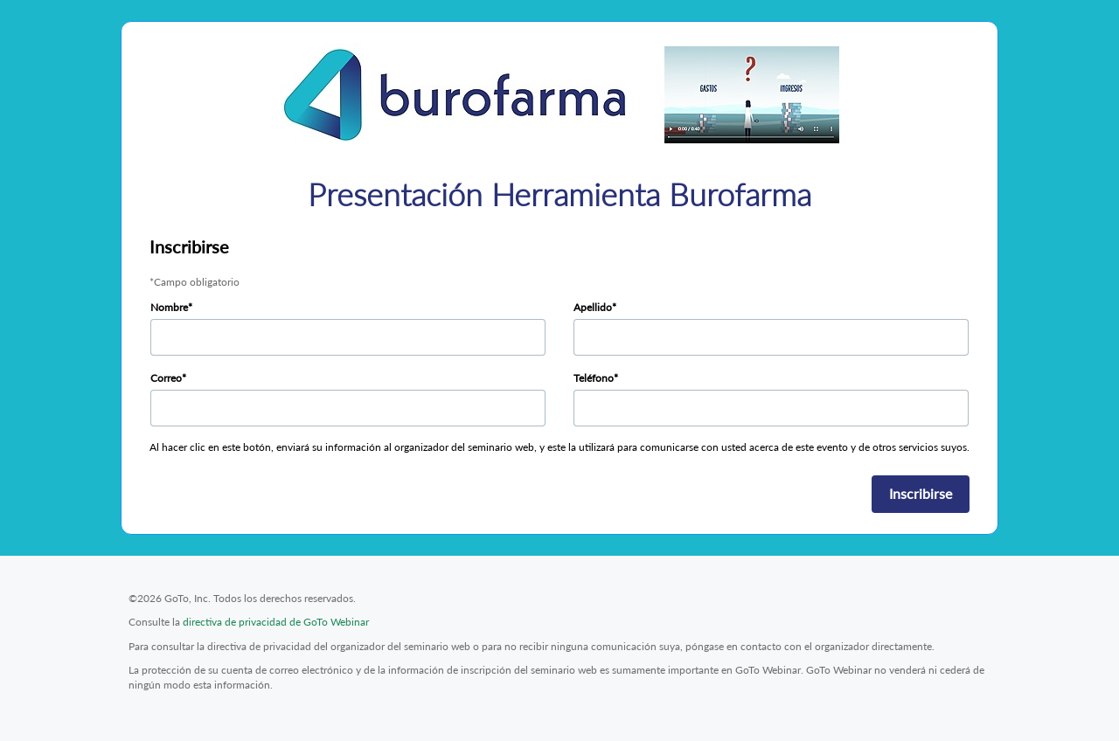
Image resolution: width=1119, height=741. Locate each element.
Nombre (169, 307)
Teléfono (593, 377)
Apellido (592, 307)
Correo (166, 377)
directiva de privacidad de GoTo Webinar (276, 621)
